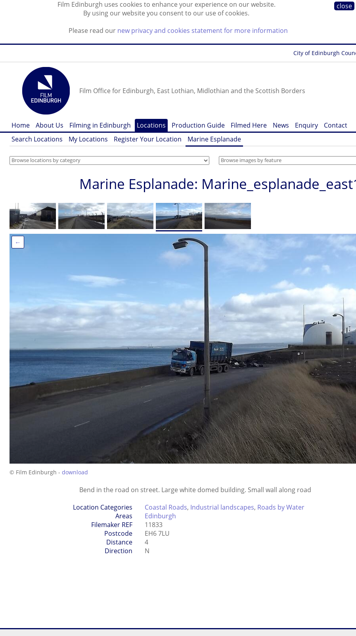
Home (20, 125)
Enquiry (306, 125)
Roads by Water (280, 507)
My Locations (88, 139)
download (75, 472)
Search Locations (37, 139)
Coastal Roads (166, 507)
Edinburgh (160, 516)
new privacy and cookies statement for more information (202, 30)
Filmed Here (249, 125)
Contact (335, 125)
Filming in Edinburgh (100, 125)
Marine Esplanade (214, 139)
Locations (151, 125)
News (281, 125)
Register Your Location (148, 139)
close (344, 6)
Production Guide (198, 125)
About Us (49, 125)
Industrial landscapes (222, 507)
